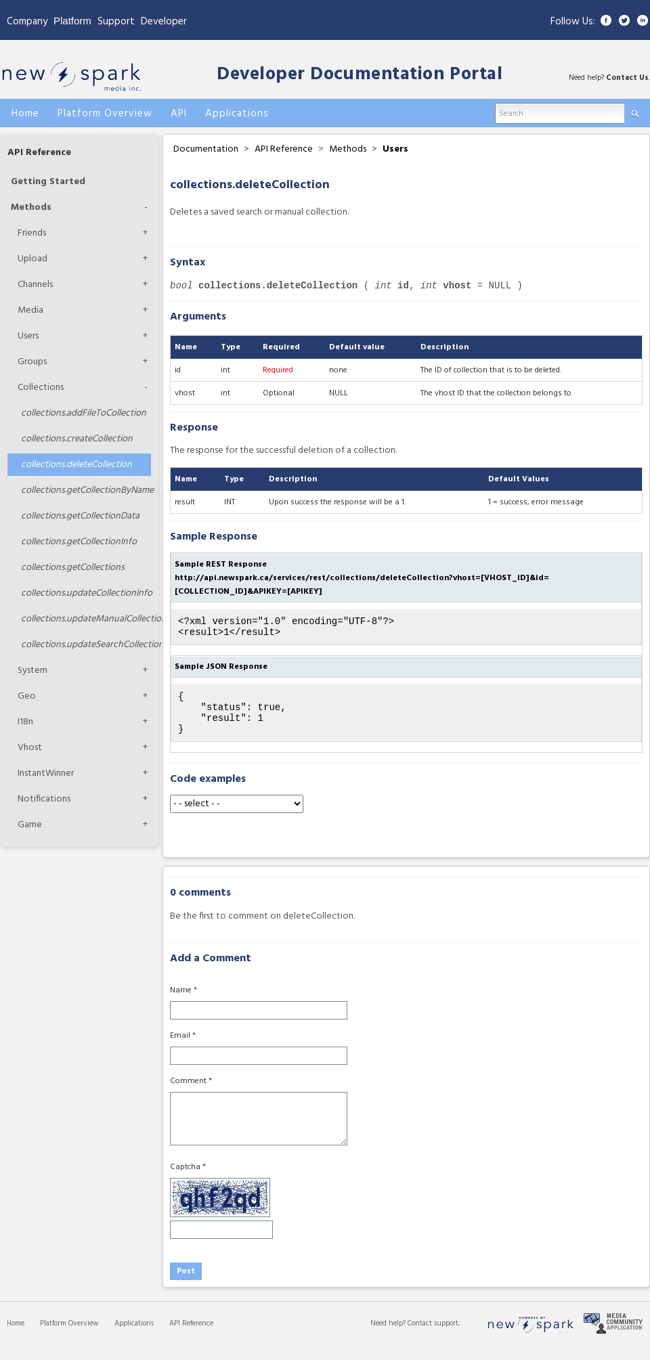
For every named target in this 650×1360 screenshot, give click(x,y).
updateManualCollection (86, 619)
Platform (72, 20)
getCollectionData (80, 516)
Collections (41, 387)
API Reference (39, 152)
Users (28, 336)
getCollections (73, 567)
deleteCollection (76, 465)
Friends (32, 233)
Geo (27, 696)
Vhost (30, 747)
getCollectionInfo (79, 542)
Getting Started (48, 182)
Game (30, 825)
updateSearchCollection (86, 645)
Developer (164, 22)
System (32, 670)
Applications (134, 1336)
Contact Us (627, 78)
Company (27, 22)
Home (15, 1336)
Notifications (44, 799)
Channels (35, 284)
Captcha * (188, 1179)
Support (116, 22)
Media (30, 310)
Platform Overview (69, 1336)
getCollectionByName (86, 490)
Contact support (433, 1336)
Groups (32, 362)
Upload (32, 259)
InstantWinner (46, 773)
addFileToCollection (83, 413)
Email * (183, 1048)
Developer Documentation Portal (359, 74)
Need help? (389, 1336)
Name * (183, 1002)
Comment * (191, 1093)
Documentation (205, 149)
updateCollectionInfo (86, 593)
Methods (31, 207)
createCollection (77, 439)
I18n (25, 722)
